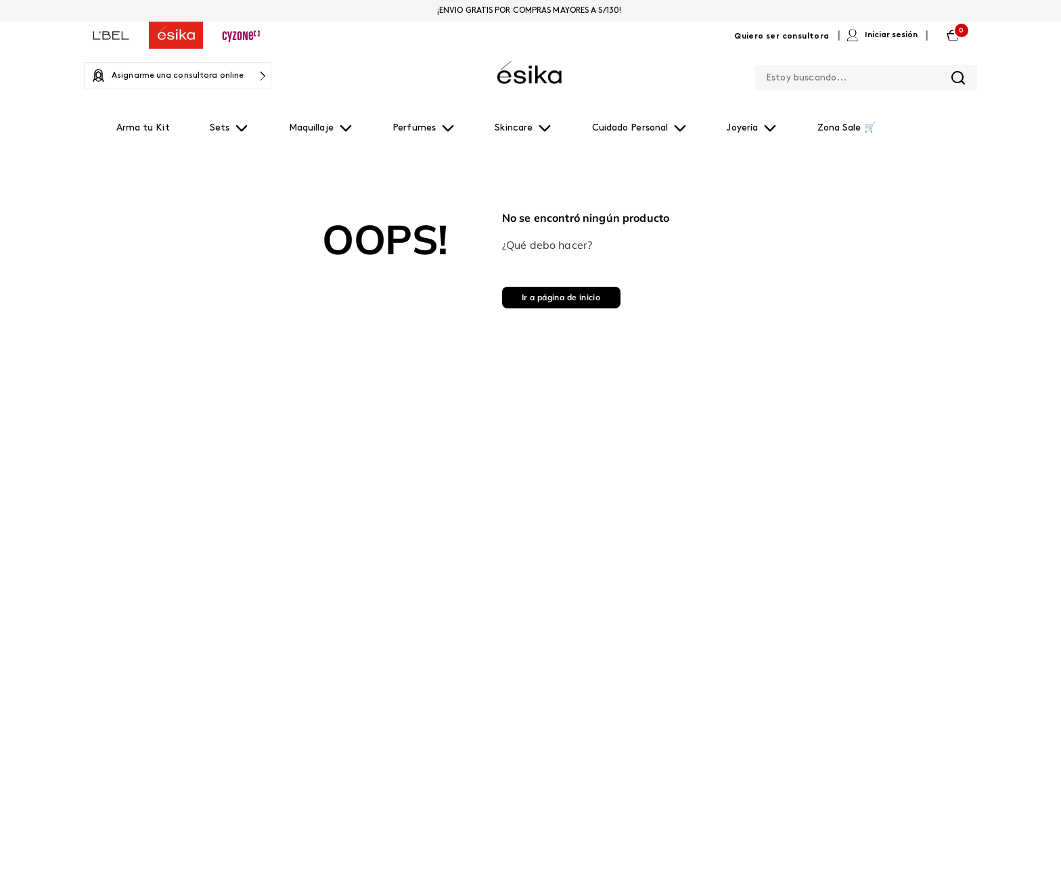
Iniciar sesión (891, 35)
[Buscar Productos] (958, 78)
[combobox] (866, 75)
